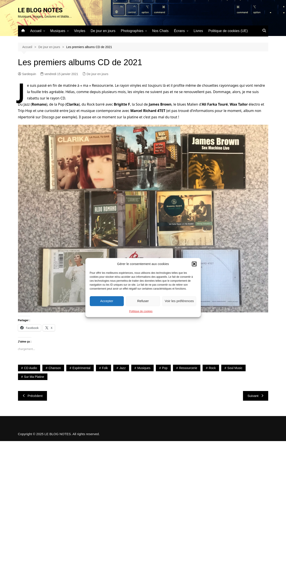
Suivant (255, 396)
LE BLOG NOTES (40, 10)
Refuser (143, 301)
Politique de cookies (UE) (228, 31)
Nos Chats (160, 31)
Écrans (179, 31)
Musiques (57, 31)
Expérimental (81, 368)
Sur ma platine (34, 377)
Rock (212, 368)
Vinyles (79, 31)
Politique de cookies (141, 311)
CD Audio (30, 368)
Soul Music (234, 368)
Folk (105, 368)
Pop (164, 368)
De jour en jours (103, 31)
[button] (194, 264)
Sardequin (27, 74)
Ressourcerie (188, 368)
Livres (198, 31)
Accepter (106, 301)
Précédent (32, 396)
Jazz (122, 368)
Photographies (132, 31)
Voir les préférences (179, 301)
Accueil (36, 31)
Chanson (55, 368)
